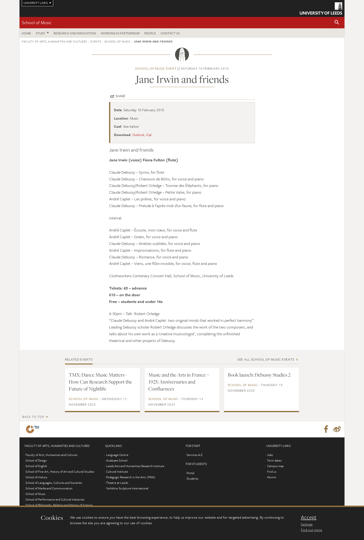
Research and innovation (75, 33)
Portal (190, 473)
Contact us (170, 33)
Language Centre (117, 454)
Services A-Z (194, 454)
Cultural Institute (117, 471)
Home (26, 33)
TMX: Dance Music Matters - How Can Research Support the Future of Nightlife (100, 381)
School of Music (37, 22)
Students (192, 478)
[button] (337, 22)
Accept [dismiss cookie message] (308, 517)
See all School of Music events (265, 359)
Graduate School (116, 460)
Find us (271, 471)
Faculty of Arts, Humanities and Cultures (54, 41)
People (150, 33)
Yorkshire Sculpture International (127, 488)
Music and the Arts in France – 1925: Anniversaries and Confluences (178, 381)
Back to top (33, 416)
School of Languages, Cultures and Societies (54, 482)
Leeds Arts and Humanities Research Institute (135, 466)
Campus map (275, 466)
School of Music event (156, 68)
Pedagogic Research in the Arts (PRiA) (131, 477)
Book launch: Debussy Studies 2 (259, 374)
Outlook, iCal (141, 134)
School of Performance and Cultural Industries (55, 499)
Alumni (271, 477)
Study (40, 33)
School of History (36, 477)
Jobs (270, 454)
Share (120, 95)
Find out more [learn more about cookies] (311, 529)
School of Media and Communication (49, 488)
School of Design (36, 460)
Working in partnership (120, 33)
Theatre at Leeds (117, 482)
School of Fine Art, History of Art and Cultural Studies (60, 471)
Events (95, 41)
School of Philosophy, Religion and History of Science (59, 505)
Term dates (274, 460)
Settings (306, 524)
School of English (36, 466)
